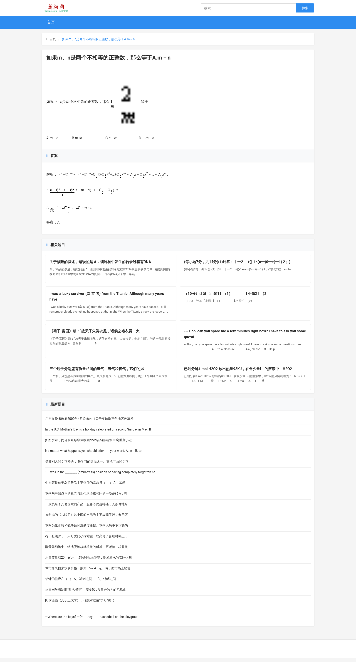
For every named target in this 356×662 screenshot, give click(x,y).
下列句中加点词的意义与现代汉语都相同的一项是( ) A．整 (86, 497)
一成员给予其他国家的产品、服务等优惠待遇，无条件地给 (86, 508)
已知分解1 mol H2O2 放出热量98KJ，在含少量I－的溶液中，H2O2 (239, 372)
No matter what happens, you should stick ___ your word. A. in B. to (94, 455)
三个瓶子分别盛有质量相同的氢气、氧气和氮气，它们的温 (97, 372)
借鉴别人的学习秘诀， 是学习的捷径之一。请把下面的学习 (87, 465)
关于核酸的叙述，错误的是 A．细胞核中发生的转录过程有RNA (100, 262)
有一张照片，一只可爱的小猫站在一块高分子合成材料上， (86, 540)
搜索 (305, 8)
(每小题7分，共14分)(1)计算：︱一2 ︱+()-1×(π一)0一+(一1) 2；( (238, 262)
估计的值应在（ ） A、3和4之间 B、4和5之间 (81, 583)
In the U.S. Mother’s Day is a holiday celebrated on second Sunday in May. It (98, 433)
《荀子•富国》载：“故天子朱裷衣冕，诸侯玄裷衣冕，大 (95, 333)
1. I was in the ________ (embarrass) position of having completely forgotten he (100, 476)
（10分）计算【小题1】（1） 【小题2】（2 (226, 295)
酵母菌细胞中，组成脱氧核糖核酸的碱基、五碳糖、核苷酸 (86, 551)
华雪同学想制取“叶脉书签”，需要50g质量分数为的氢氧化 (85, 593)
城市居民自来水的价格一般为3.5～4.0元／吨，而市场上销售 (87, 572)
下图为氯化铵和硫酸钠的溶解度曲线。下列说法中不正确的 (86, 529)
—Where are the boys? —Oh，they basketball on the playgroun (91, 621)
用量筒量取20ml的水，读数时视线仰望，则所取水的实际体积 (88, 561)
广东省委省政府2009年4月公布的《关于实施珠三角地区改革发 (89, 423)
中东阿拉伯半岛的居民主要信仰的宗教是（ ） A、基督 (85, 487)
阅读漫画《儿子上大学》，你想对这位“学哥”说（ (81, 604)
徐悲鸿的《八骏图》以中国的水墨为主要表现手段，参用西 (86, 519)
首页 (51, 22)
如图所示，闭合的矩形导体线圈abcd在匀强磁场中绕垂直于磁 (88, 444)
